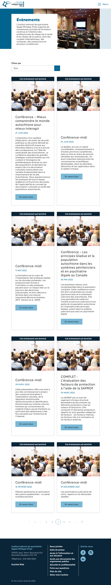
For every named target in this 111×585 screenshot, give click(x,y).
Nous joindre (56, 546)
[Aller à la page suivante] (82, 522)
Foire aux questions (59, 568)
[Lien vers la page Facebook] (83, 552)
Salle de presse (57, 549)
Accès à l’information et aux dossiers (61, 554)
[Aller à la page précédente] (29, 522)
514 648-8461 (29, 558)
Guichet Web (17, 564)
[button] (102, 4)
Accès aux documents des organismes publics (62, 559)
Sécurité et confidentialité (62, 564)
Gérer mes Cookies (59, 574)
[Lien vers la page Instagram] (90, 552)
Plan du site (55, 571)
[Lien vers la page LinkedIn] (83, 559)
